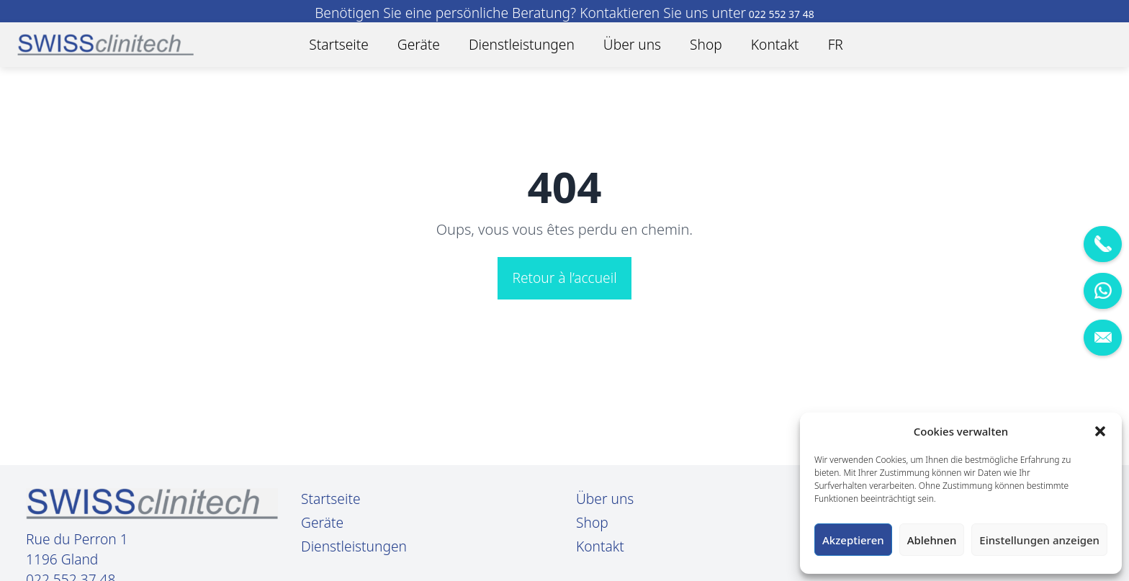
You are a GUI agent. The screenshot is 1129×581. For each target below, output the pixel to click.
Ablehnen (932, 540)
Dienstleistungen (522, 44)
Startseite (339, 44)
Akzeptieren (853, 540)
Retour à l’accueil (564, 277)
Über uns (632, 44)
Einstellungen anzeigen (1039, 540)
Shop (706, 44)
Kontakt (775, 44)
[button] (1100, 431)
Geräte (418, 44)
